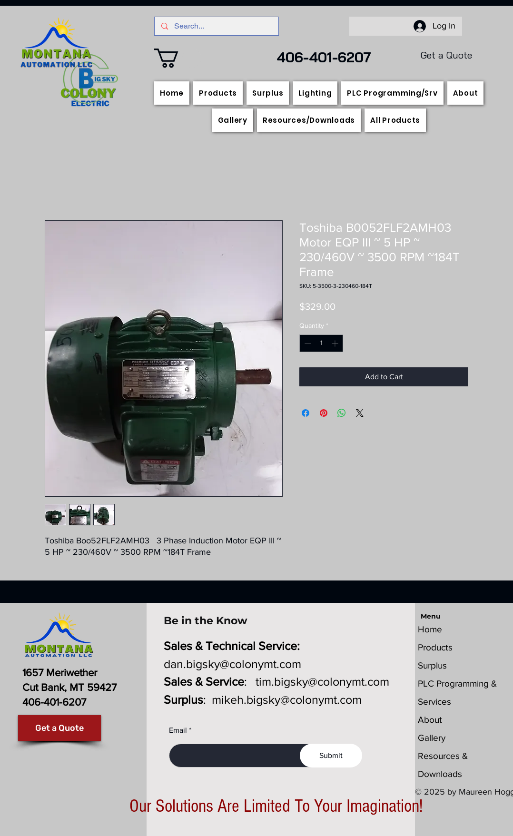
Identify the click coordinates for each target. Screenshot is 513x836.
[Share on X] (359, 413)
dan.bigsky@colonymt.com (232, 663)
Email (178, 730)
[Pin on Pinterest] (323, 413)
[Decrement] (307, 343)
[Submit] (331, 755)
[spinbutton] (321, 343)
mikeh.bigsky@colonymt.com (287, 699)
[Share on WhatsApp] (341, 413)
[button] (177, 58)
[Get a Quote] (59, 728)
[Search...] (216, 26)
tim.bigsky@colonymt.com (322, 681)
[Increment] (336, 343)
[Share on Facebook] (305, 413)
